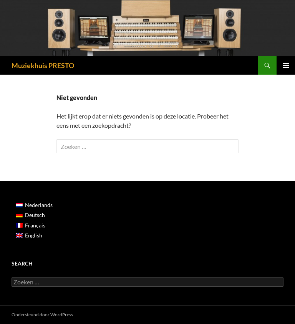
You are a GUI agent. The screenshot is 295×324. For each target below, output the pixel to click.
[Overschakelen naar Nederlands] (34, 205)
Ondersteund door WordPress (42, 314)
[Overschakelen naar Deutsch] (34, 215)
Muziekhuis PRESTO (43, 65)
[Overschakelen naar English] (34, 235)
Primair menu (286, 65)
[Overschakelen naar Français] (34, 225)
